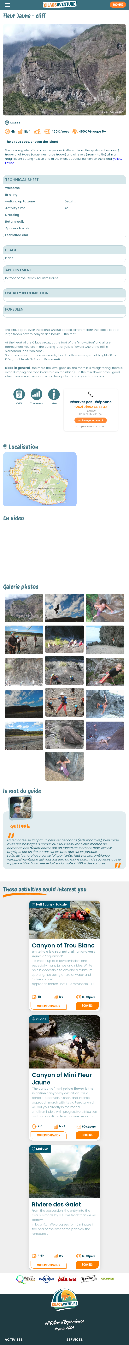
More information (48, 1005)
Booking (87, 1005)
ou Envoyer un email (90, 420)
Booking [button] (118, 4)
